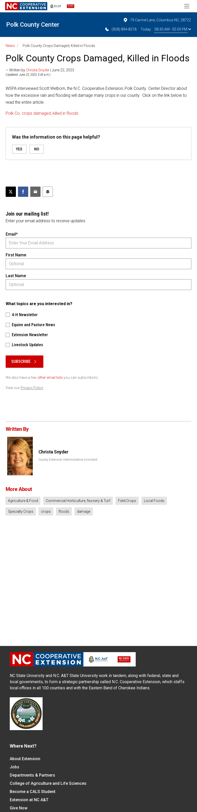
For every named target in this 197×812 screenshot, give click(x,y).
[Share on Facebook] (23, 192)
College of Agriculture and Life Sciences (48, 783)
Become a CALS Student (32, 791)
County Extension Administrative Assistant (67, 459)
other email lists (50, 377)
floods (63, 511)
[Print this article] (48, 192)
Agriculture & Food (23, 501)
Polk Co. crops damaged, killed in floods (42, 113)
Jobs (14, 767)
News (10, 46)
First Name (16, 255)
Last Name (16, 275)
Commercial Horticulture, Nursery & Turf (78, 501)
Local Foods (154, 501)
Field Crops (127, 501)
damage (83, 511)
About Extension (25, 758)
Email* (12, 234)
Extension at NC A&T (29, 799)
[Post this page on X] (11, 192)
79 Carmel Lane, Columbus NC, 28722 (157, 20)
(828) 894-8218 (120, 29)
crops (46, 511)
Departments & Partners (32, 775)
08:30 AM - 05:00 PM (172, 29)
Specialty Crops (20, 511)
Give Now (18, 808)
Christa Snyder (38, 70)
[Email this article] (35, 192)
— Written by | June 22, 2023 (40, 70)
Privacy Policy (32, 388)
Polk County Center (32, 24)
